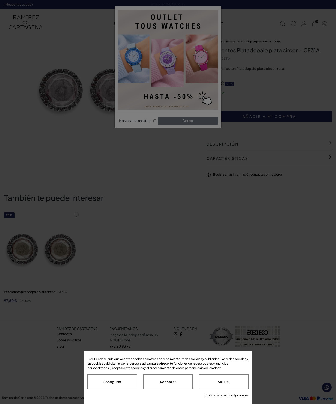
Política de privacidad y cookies (227, 395)
